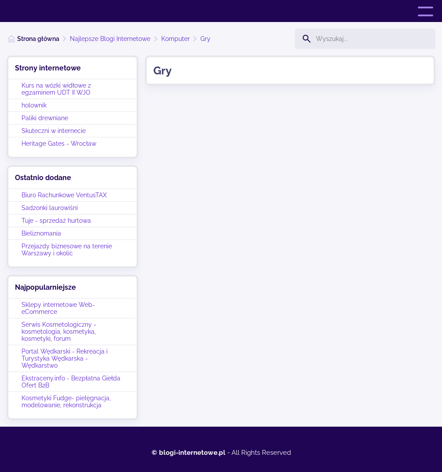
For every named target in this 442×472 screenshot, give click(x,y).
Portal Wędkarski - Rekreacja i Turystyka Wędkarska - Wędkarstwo (65, 358)
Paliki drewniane (45, 118)
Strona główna (38, 38)
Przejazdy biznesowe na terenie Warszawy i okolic (67, 250)
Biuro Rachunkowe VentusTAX (64, 195)
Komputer (175, 38)
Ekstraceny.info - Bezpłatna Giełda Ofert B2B (71, 382)
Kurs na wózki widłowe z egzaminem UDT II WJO (56, 89)
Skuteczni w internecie (54, 130)
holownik (34, 105)
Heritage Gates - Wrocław (59, 143)
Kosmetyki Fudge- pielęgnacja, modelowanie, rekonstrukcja (66, 402)
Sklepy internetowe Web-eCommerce (58, 308)
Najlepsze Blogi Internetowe (110, 38)
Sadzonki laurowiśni (50, 207)
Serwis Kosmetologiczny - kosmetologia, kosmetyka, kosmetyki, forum (59, 331)
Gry (205, 38)
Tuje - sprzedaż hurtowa (56, 220)
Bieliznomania (41, 233)
